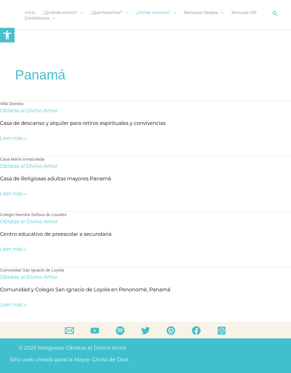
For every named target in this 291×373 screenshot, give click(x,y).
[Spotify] (120, 330)
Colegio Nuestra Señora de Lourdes (33, 214)
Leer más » (13, 138)
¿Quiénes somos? (60, 12)
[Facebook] (196, 330)
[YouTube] (95, 330)
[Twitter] (145, 330)
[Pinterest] (171, 330)
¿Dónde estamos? (153, 12)
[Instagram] (221, 330)
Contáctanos (37, 18)
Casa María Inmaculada (22, 159)
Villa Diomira (11, 103)
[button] (275, 13)
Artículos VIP (243, 12)
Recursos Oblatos (201, 12)
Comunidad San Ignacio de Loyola (32, 270)
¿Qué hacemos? (106, 12)
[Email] (69, 330)
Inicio (30, 12)
